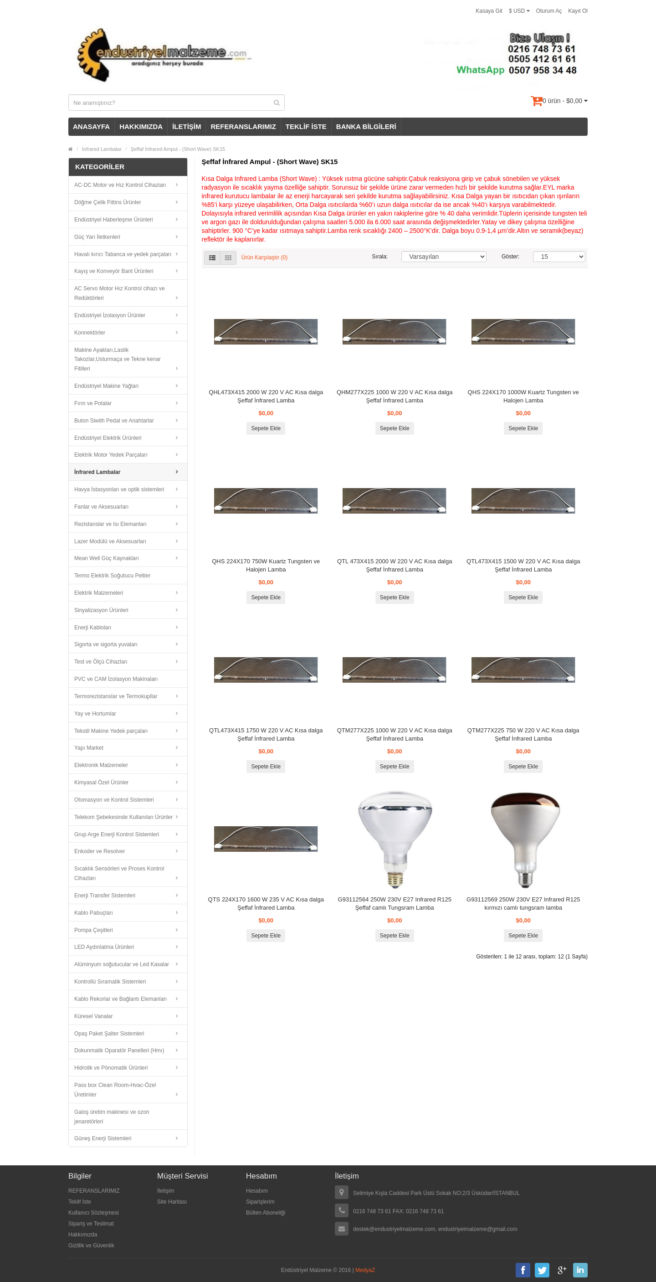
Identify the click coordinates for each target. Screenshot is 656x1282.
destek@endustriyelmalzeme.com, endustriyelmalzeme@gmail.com (435, 1229)
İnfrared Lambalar (102, 149)
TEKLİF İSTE (306, 126)
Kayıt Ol (578, 11)
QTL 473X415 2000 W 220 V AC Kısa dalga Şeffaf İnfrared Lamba (394, 565)
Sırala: (380, 256)
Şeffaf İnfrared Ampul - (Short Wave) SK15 (178, 149)
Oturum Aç (549, 11)
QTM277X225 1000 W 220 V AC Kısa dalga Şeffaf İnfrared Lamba (394, 734)
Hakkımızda (82, 1234)
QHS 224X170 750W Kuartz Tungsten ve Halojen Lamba (266, 565)
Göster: (510, 256)
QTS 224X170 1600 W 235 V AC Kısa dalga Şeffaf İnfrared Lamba (266, 903)
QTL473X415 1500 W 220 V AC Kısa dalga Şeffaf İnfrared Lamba (523, 565)
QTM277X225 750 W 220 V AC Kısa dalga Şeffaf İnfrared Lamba (523, 734)
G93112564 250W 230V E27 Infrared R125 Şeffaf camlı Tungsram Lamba (394, 903)
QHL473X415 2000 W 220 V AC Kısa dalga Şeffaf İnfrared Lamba (266, 396)
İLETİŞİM (186, 126)
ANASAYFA (91, 126)
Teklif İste (79, 1202)
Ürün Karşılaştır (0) (264, 257)
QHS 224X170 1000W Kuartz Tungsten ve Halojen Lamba (523, 396)
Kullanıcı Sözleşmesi (93, 1213)
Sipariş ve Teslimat (91, 1223)
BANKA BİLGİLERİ (366, 126)
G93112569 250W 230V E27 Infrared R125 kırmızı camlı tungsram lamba (523, 903)
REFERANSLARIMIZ (243, 126)
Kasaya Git (489, 11)
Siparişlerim (260, 1202)
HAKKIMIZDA (141, 126)
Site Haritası (172, 1202)
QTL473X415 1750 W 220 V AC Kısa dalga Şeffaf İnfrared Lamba (266, 734)
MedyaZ (365, 1270)
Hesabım (257, 1191)
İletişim (165, 1191)
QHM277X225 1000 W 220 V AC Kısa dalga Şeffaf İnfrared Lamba (394, 396)
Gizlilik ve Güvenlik (91, 1245)
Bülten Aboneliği (265, 1213)
